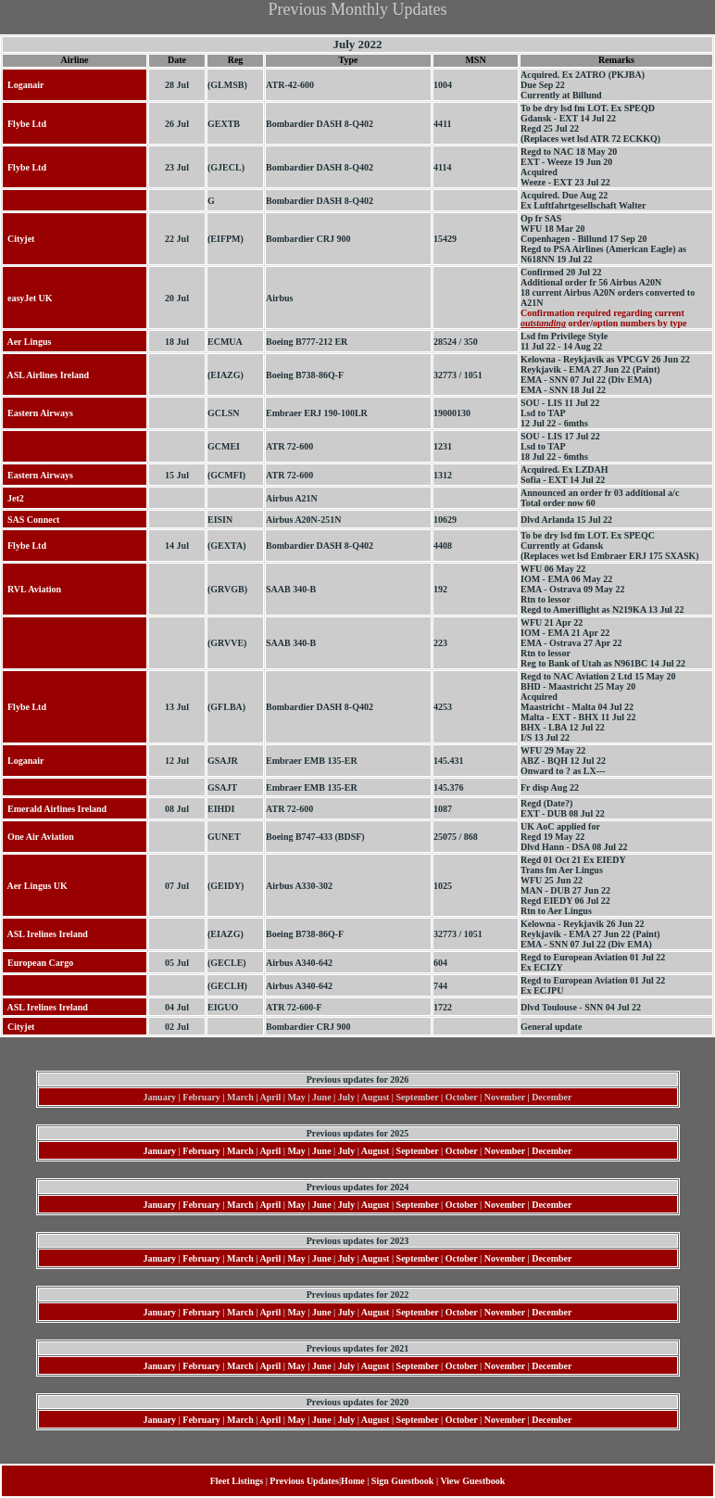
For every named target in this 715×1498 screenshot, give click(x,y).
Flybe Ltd (24, 124)
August (375, 1151)
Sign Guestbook (402, 1481)
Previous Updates (304, 1481)
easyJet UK (28, 298)
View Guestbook (472, 1481)
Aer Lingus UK (35, 886)
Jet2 (13, 498)
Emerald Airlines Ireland (55, 809)
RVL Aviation (32, 589)
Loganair (23, 85)
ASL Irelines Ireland (45, 934)
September (417, 1151)
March (240, 1151)
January (160, 1151)
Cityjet (18, 239)
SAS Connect (31, 519)
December (551, 1151)
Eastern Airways (38, 413)
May (296, 1151)
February (201, 1151)
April (270, 1151)
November (504, 1151)
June (322, 1151)
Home (353, 1481)
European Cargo (38, 963)
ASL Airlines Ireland (46, 375)
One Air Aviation (38, 837)
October (461, 1151)
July (346, 1151)
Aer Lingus (27, 341)
